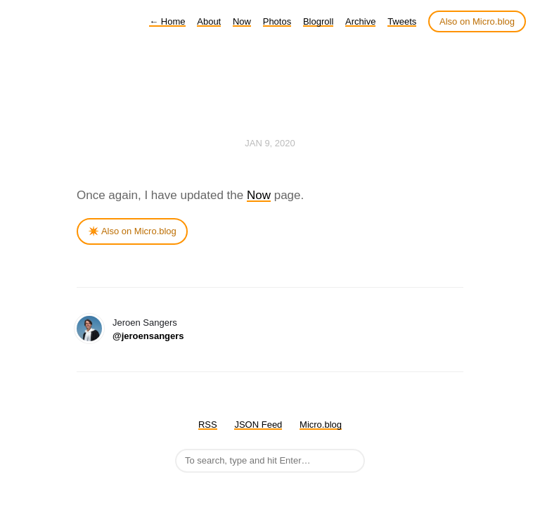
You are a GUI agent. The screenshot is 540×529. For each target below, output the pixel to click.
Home (167, 21)
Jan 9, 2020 (270, 143)
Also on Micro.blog (477, 21)
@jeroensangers (148, 336)
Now (242, 21)
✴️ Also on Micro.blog (132, 231)
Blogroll (318, 21)
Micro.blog (321, 424)
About (209, 21)
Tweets (401, 21)
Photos (277, 21)
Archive (360, 21)
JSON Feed (258, 424)
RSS (207, 424)
